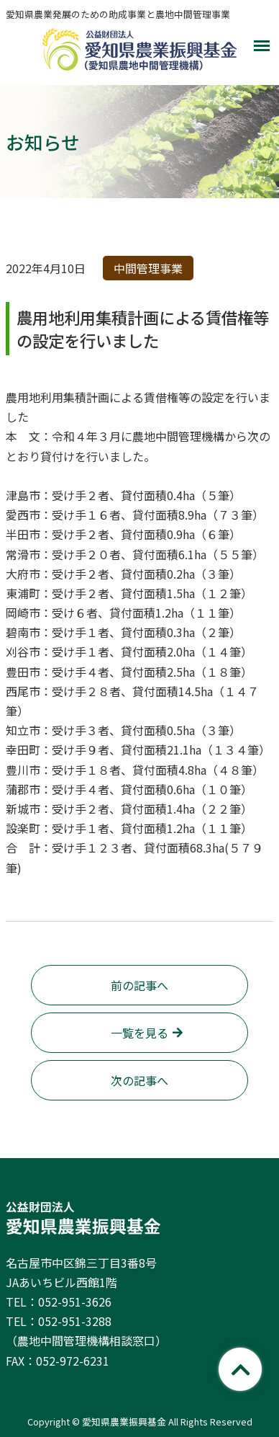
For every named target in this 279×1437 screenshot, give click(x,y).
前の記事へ (139, 985)
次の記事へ (139, 1080)
